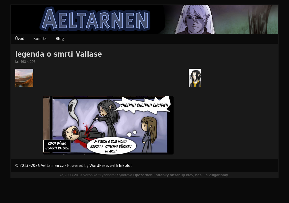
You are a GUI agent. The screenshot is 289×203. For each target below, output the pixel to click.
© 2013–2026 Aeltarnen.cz (39, 165)
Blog (60, 38)
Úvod (19, 38)
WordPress (99, 165)
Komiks (40, 38)
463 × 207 (28, 62)
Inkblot (125, 165)
